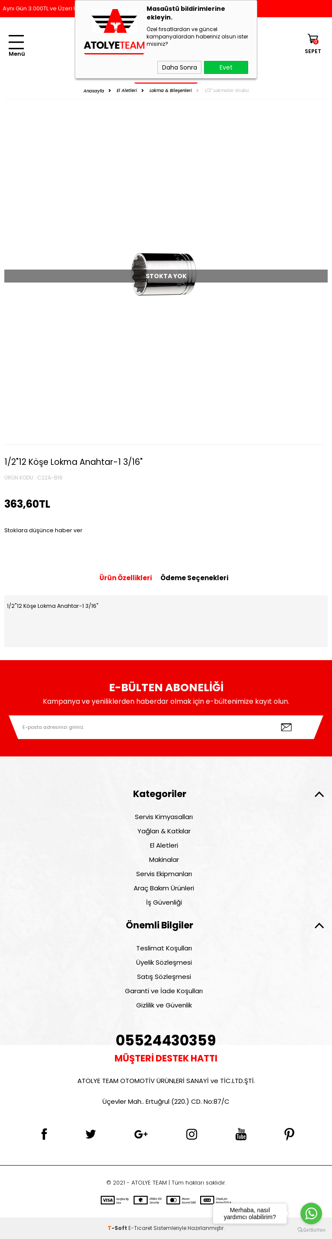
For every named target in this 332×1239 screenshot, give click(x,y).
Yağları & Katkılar (164, 831)
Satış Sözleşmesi (164, 976)
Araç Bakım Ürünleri (164, 888)
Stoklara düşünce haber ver (43, 530)
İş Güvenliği (164, 902)
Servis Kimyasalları (164, 816)
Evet (226, 67)
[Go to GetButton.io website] (311, 1230)
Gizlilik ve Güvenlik (164, 1005)
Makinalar (164, 859)
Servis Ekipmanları (164, 873)
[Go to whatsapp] (311, 1213)
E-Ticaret (140, 1228)
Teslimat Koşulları (164, 948)
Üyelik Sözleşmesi (164, 962)
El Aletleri (164, 845)
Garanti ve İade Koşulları (164, 990)
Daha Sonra (179, 67)
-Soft (118, 1228)
